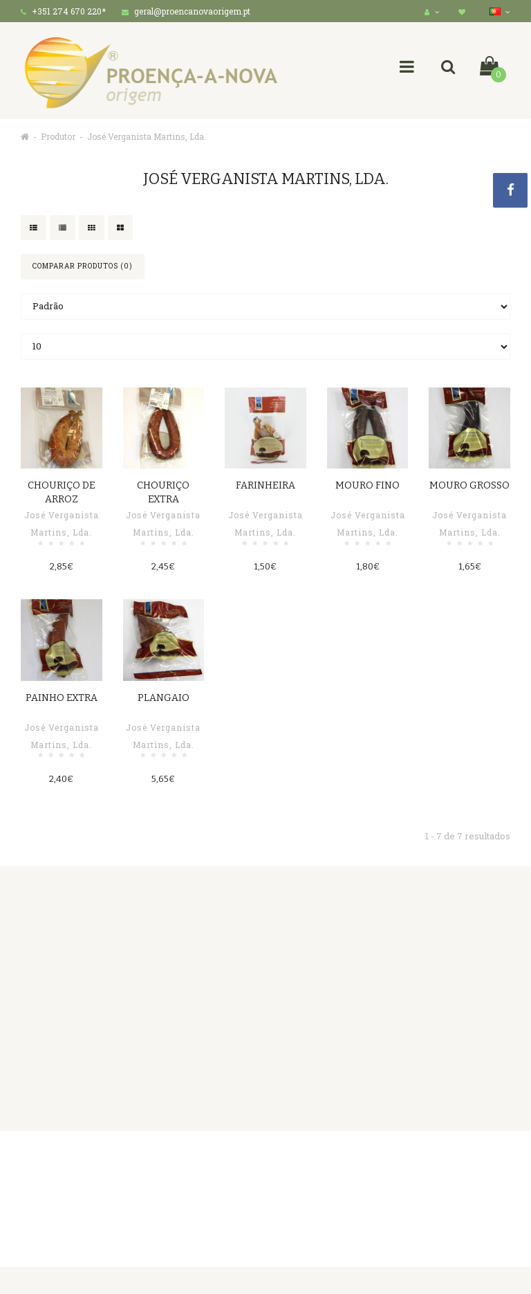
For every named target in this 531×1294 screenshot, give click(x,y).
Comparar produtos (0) (82, 266)
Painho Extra (61, 698)
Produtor (58, 136)
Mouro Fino (367, 485)
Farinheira (265, 485)
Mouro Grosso (469, 485)
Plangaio (163, 698)
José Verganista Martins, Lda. (146, 136)
